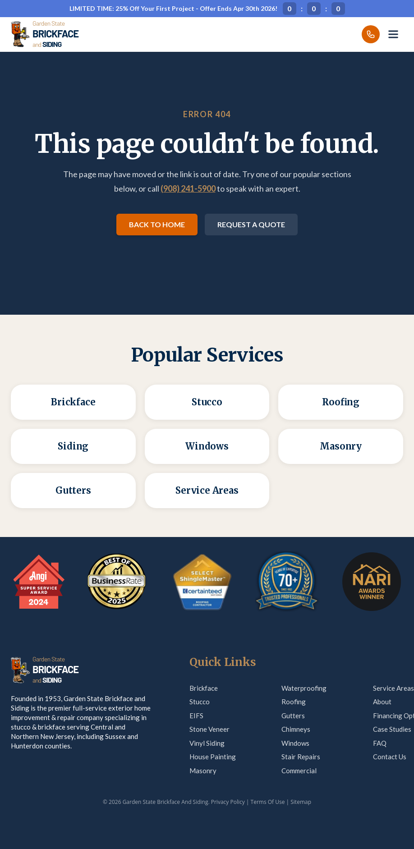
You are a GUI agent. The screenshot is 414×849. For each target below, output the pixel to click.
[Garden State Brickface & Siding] (44, 34)
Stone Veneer (209, 729)
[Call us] (371, 34)
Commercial (299, 770)
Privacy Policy (228, 802)
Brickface (203, 688)
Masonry (202, 770)
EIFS (196, 715)
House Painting (212, 757)
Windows (295, 743)
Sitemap (300, 802)
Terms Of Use (268, 802)
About (382, 702)
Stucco (199, 702)
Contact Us (389, 757)
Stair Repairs (300, 757)
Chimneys (295, 729)
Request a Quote (251, 224)
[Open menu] (393, 34)
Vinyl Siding (207, 743)
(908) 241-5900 (188, 188)
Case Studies (392, 729)
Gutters (293, 715)
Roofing (293, 702)
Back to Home (157, 224)
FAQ (379, 743)
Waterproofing (304, 688)
